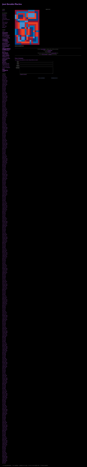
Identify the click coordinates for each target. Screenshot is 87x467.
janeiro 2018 (4, 204)
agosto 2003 (4, 430)
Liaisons (3, 24)
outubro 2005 (4, 396)
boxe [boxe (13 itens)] (8, 36)
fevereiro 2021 (4, 156)
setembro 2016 (4, 225)
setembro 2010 (4, 319)
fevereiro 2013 (4, 281)
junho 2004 (4, 417)
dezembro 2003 (4, 425)
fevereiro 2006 (4, 391)
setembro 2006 (4, 382)
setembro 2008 (4, 350)
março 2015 (4, 248)
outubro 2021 (4, 145)
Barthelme (20, 465)
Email (18, 63)
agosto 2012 (4, 289)
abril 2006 (4, 388)
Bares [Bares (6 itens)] (5, 36)
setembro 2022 (4, 131)
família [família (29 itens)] (4, 50)
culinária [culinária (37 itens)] (7, 42)
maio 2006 (4, 387)
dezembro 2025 (4, 80)
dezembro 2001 (4, 456)
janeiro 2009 (4, 345)
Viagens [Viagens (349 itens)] (5, 70)
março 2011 (4, 311)
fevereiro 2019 (4, 187)
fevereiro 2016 (4, 234)
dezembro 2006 (4, 378)
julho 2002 (4, 447)
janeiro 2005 (4, 408)
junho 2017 (4, 213)
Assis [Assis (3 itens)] (3, 36)
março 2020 (4, 170)
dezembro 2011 (4, 299)
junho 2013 (4, 276)
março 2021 (4, 154)
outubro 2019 (4, 177)
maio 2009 (4, 340)
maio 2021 (4, 152)
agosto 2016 (4, 226)
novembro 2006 (4, 379)
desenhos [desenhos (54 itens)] (5, 43)
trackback (50, 54)
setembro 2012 (4, 288)
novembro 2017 (4, 207)
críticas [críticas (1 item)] (3, 42)
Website (17, 65)
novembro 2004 (4, 410)
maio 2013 (4, 277)
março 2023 (4, 123)
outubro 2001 (4, 459)
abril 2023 (4, 122)
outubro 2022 (4, 130)
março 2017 (4, 217)
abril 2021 (4, 153)
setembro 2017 (4, 209)
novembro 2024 (4, 97)
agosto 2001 (4, 461)
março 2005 (4, 405)
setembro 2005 (4, 397)
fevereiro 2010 (4, 328)
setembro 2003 (4, 429)
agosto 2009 (4, 336)
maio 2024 (4, 105)
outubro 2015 (4, 239)
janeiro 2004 (4, 423)
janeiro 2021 (4, 157)
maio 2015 (4, 246)
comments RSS (53, 53)
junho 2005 (4, 401)
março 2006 (4, 389)
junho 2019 (4, 182)
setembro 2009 (4, 335)
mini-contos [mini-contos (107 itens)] (5, 55)
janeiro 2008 (4, 361)
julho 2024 (4, 102)
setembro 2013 (4, 272)
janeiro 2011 (4, 314)
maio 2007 (4, 371)
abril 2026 (4, 75)
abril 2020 (4, 169)
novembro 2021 (4, 144)
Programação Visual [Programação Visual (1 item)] (6, 66)
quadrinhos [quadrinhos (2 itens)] (4, 67)
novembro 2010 (4, 316)
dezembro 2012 (4, 284)
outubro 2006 (4, 380)
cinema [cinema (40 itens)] (8, 38)
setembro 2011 (4, 303)
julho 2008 (4, 353)
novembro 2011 (4, 301)
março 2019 (4, 186)
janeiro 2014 (4, 267)
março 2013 (4, 280)
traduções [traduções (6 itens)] (8, 67)
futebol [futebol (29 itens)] (7, 50)
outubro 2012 (4, 286)
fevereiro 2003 (4, 438)
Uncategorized (49, 50)
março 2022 (4, 139)
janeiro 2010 (4, 329)
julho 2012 (4, 290)
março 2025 (4, 92)
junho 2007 (4, 370)
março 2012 (4, 295)
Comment (17, 67)
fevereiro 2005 (4, 406)
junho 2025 (4, 88)
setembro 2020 (4, 162)
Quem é (3, 10)
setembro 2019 (4, 178)
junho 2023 (4, 119)
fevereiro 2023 (4, 124)
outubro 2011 (4, 302)
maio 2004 (4, 418)
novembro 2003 (4, 426)
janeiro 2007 (4, 376)
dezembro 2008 (4, 346)
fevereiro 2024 (4, 109)
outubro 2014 (4, 255)
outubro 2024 (4, 98)
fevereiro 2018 (4, 203)
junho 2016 (4, 229)
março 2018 (4, 201)
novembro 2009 (4, 332)
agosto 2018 (4, 195)
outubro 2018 (4, 192)
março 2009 (4, 342)
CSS (38, 465)
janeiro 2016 (4, 235)
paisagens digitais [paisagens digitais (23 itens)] (4, 60)
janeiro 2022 (4, 141)
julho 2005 (4, 400)
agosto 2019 (4, 179)
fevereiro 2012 (4, 297)
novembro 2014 (4, 254)
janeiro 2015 (4, 251)
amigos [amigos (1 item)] (3, 31)
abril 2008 (4, 357)
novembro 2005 (4, 395)
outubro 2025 (4, 83)
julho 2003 (4, 431)
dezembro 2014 (4, 252)
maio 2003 (4, 434)
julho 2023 (4, 118)
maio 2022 (4, 136)
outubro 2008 (4, 349)
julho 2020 (4, 165)
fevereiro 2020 (4, 171)
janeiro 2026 (4, 79)
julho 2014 (4, 259)
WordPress (16, 465)
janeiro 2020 (4, 173)
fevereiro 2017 (4, 218)
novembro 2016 (4, 222)
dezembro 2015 (4, 237)
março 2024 (4, 107)
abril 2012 (4, 294)
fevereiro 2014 (4, 265)
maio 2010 (4, 324)
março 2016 (4, 233)
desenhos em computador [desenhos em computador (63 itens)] (6, 45)
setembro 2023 (4, 115)
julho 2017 (4, 212)
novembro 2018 (4, 191)
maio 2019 (4, 183)
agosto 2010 (4, 320)
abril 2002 (4, 451)
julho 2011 (4, 306)
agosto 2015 (4, 242)
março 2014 (4, 264)
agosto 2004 (4, 414)
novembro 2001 (4, 457)
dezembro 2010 (4, 315)
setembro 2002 (4, 444)
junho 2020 (4, 166)
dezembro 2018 (4, 190)
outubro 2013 (4, 271)
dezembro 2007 (4, 362)
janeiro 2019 (4, 188)
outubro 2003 (4, 427)
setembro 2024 (4, 100)
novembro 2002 (4, 442)
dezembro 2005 (4, 393)
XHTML (36, 465)
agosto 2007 (4, 367)
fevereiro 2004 (4, 422)
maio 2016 (4, 230)
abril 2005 (4, 404)
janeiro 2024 (4, 110)
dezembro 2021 (4, 143)
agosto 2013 (4, 273)
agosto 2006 (4, 383)
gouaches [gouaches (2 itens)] (3, 51)
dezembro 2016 (4, 221)
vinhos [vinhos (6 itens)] (3, 71)
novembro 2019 (4, 175)
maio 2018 (4, 199)
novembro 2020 (4, 160)
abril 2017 (4, 216)
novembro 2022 (4, 128)
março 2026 (4, 76)
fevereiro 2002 (4, 453)
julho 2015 (4, 243)
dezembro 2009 (4, 331)
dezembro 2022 (4, 127)
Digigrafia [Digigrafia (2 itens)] (3, 47)
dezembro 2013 (4, 268)
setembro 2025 (4, 84)
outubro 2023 (4, 114)
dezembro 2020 (4, 158)
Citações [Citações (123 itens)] (5, 39)
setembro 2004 (4, 413)
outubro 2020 (4, 161)
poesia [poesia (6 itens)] (6, 64)
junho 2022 (4, 135)
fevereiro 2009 (4, 344)
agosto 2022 (4, 132)
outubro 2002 (4, 443)
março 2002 (4, 452)
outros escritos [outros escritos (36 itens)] (6, 58)
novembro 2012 (4, 285)
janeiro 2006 (4, 392)
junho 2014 (4, 260)
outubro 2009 (4, 333)
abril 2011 (4, 310)
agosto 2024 (4, 101)
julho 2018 (4, 196)
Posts (43, 465)
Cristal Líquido (4, 18)
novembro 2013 (4, 269)
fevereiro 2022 (4, 140)
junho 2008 (4, 354)
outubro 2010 (4, 318)
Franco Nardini (4, 23)
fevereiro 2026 (4, 77)
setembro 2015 (4, 241)
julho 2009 (4, 337)
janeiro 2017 (4, 220)
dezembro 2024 (4, 96)
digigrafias (49, 51)
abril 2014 (4, 263)
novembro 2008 (4, 348)
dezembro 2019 (4, 174)
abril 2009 (4, 341)
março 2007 (4, 374)
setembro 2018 (4, 194)
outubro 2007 (4, 365)
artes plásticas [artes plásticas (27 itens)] (6, 35)
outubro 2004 (4, 412)
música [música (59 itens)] (4, 56)
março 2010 (4, 327)
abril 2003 (4, 435)
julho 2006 (4, 384)
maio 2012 (4, 293)
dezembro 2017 (4, 205)
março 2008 (4, 358)
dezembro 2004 (4, 409)
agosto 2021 (4, 148)
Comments (46, 465)
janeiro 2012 (4, 298)
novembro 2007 (4, 363)
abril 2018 (4, 200)
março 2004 (4, 421)
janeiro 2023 (4, 126)
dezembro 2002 (4, 440)
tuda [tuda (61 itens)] (3, 69)
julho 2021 (4, 149)
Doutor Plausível (5, 22)
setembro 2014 (4, 256)
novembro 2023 (4, 113)
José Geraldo (43, 49)
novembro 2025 (4, 81)
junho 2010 (4, 323)
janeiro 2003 (4, 439)
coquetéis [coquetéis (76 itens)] (5, 40)
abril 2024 (4, 106)
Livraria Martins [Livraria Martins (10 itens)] (5, 54)
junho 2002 (4, 448)
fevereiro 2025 (4, 93)
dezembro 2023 (4, 111)
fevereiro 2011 (4, 312)
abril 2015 (4, 247)
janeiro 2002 (4, 455)
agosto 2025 (4, 85)
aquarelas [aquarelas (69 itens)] (5, 32)
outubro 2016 (4, 224)
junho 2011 (4, 307)
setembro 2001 (4, 460)
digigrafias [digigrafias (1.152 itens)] (6, 49)
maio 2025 (4, 89)
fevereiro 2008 (4, 359)
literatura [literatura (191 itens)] (5, 53)
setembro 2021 (4, 147)
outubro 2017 (4, 208)
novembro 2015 (4, 238)
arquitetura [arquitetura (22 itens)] (5, 33)
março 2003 (4, 436)
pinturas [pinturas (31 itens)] (4, 62)
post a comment (44, 54)
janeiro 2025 (4, 94)
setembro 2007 (4, 366)
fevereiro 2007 (4, 375)
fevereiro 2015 (4, 250)
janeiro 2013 (4, 282)
